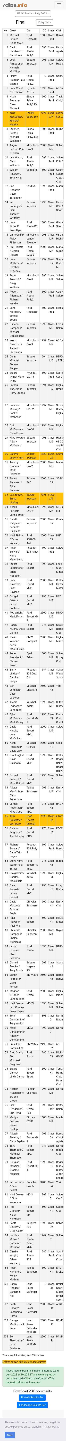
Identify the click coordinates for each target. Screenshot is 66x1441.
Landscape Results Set (32, 1405)
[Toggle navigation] (58, 4)
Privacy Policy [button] (51, 1426)
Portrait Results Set (32, 1397)
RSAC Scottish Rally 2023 (32, 13)
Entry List (43, 22)
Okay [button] (10, 1435)
